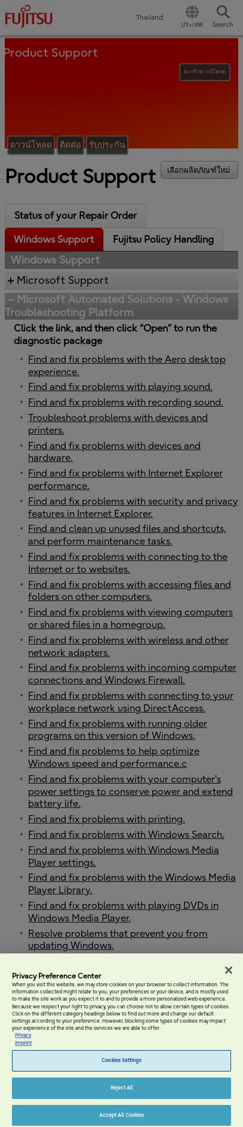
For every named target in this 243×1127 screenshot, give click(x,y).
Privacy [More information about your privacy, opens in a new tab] (23, 1040)
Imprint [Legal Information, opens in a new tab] (23, 1047)
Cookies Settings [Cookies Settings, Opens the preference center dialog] (121, 1064)
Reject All (121, 1092)
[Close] (229, 974)
